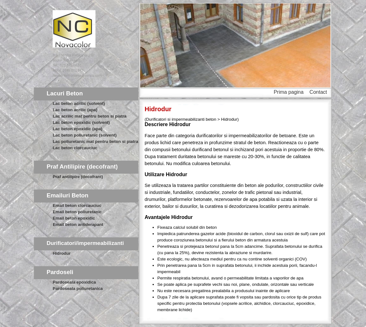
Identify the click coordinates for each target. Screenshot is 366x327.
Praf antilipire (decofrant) (78, 176)
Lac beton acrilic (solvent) (79, 103)
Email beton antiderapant (78, 224)
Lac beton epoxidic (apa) (77, 128)
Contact (318, 92)
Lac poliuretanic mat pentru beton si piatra (95, 141)
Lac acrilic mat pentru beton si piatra (90, 116)
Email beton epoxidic (74, 218)
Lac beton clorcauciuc (75, 147)
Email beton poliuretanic (77, 211)
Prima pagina (289, 92)
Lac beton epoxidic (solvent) (81, 122)
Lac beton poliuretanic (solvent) (84, 135)
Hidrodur (61, 253)
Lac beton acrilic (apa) (75, 109)
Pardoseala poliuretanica (78, 288)
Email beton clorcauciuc (77, 205)
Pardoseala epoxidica (74, 282)
